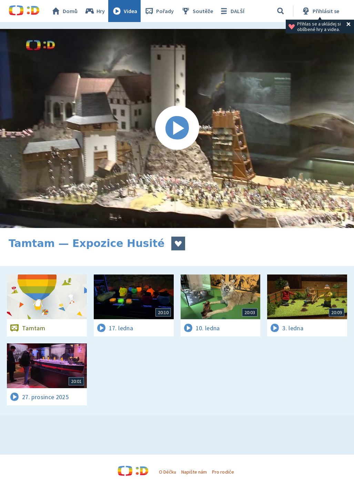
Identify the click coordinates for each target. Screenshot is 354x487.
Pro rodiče (223, 472)
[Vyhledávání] (280, 11)
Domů (64, 11)
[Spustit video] (177, 128)
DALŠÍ (231, 11)
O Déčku (167, 472)
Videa (124, 11)
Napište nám (194, 472)
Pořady (159, 11)
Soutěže (197, 11)
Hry (94, 11)
